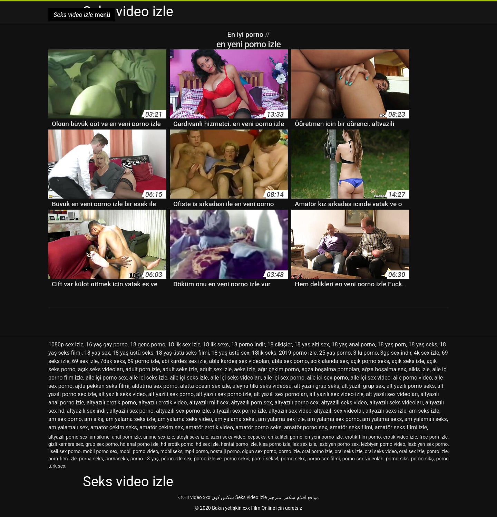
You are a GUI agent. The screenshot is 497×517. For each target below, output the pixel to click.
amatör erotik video (209, 427)
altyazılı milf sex (208, 402)
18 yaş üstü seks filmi (182, 353)
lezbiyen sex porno (428, 444)
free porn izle (433, 437)
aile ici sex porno (327, 377)
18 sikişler (279, 344)
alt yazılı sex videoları (392, 394)
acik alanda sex (329, 361)
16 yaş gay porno (107, 344)
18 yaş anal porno (353, 344)
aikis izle (419, 369)
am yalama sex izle (281, 419)
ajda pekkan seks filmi (102, 386)
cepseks (257, 437)
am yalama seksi (235, 419)
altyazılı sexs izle (386, 411)
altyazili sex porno (131, 411)
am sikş (93, 419)
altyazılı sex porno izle (183, 411)
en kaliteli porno (285, 437)
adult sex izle (216, 369)
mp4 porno (196, 451)
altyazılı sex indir (87, 411)
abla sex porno (290, 361)
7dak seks (112, 361)
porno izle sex (176, 458)
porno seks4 (265, 458)
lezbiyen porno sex (339, 444)
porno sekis (236, 458)
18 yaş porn (392, 344)
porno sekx (293, 458)
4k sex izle (426, 353)
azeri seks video (228, 437)
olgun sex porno (259, 451)
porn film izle (62, 458)
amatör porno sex (305, 427)
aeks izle (244, 369)
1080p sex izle (66, 344)
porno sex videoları (362, 458)
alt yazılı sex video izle (336, 394)
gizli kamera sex (65, 444)
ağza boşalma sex (384, 369)
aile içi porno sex (106, 377)
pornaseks (117, 458)
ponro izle (437, 451)
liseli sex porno (64, 451)
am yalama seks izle (130, 419)
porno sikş (422, 458)
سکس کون (223, 497)
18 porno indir (248, 344)
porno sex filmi (324, 458)
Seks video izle (251, 497)
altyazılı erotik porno (111, 402)
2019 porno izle (298, 353)
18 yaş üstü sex (231, 353)
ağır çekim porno (278, 369)
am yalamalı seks (426, 419)
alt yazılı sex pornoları (280, 394)
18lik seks (264, 353)
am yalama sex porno (333, 419)
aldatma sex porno (154, 386)
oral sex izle (412, 451)
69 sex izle (85, 361)
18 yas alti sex (311, 344)
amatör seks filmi (351, 427)
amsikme (99, 437)
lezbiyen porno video (383, 444)
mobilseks (171, 451)
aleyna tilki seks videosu (261, 386)
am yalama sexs (382, 419)
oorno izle (289, 451)
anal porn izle (126, 437)
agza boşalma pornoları (330, 369)
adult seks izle (180, 369)
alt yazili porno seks (411, 386)
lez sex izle (304, 444)
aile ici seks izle (148, 377)
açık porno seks (370, 361)
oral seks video (381, 451)
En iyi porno (246, 34)
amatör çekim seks (113, 427)
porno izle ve (208, 458)
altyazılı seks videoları (396, 402)
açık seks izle (408, 361)
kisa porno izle (275, 444)
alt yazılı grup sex (363, 386)
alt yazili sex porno (171, 394)
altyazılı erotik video (162, 402)
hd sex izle (207, 444)
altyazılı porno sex (296, 402)
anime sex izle (158, 437)
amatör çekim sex (161, 427)
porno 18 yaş (144, 458)
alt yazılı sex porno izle (223, 394)
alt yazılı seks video (122, 394)
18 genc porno (147, 344)
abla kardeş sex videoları (239, 361)
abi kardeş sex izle (184, 361)
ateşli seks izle (192, 437)
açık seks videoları (100, 369)
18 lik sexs (216, 344)
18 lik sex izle (184, 344)
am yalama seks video (185, 419)
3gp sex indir (395, 353)
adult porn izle (142, 369)
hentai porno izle (239, 444)
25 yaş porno (335, 353)
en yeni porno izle (324, 437)
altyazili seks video (344, 402)
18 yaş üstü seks (133, 353)
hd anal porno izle (139, 444)
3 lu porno (365, 353)
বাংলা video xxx (194, 497)
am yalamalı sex (68, 427)
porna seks (91, 458)
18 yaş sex (97, 353)
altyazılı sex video (290, 411)
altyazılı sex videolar (338, 411)
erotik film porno (363, 437)
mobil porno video (138, 451)
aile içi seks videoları (235, 377)
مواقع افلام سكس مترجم (293, 497)
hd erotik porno (177, 444)
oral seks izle (348, 451)
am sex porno (65, 419)
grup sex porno (102, 444)
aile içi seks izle (189, 377)
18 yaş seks (423, 344)
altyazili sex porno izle (239, 411)
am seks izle (424, 411)
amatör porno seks (258, 427)
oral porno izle (317, 451)
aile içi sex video (371, 377)
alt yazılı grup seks (316, 386)
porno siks (397, 458)
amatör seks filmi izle (401, 427)
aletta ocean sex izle (205, 386)
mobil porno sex (100, 451)
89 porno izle (143, 361)
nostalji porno (225, 451)
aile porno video (412, 377)
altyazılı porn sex (251, 402)
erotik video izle (400, 437)
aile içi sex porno (283, 377)
